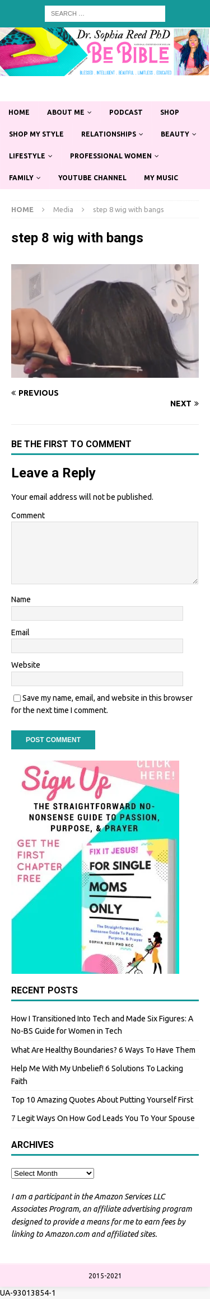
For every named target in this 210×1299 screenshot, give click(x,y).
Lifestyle (27, 156)
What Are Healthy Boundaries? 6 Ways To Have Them (103, 1049)
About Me (66, 112)
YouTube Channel (92, 177)
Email (20, 632)
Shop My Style (36, 134)
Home (19, 112)
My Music (161, 177)
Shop (169, 112)
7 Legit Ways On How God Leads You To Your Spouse (103, 1118)
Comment (28, 515)
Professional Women (111, 156)
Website (25, 664)
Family (21, 177)
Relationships (108, 134)
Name (21, 599)
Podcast (126, 112)
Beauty (175, 134)
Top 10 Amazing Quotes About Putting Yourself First (102, 1099)
